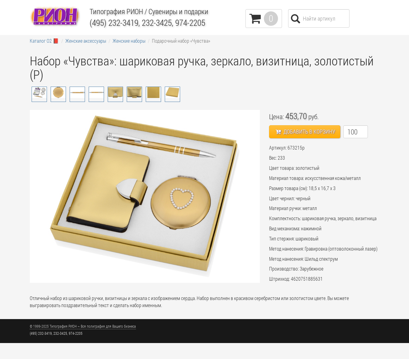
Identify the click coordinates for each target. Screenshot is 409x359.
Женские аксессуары (85, 40)
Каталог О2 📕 (44, 40)
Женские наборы (129, 40)
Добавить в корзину (305, 131)
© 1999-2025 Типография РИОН (83, 326)
